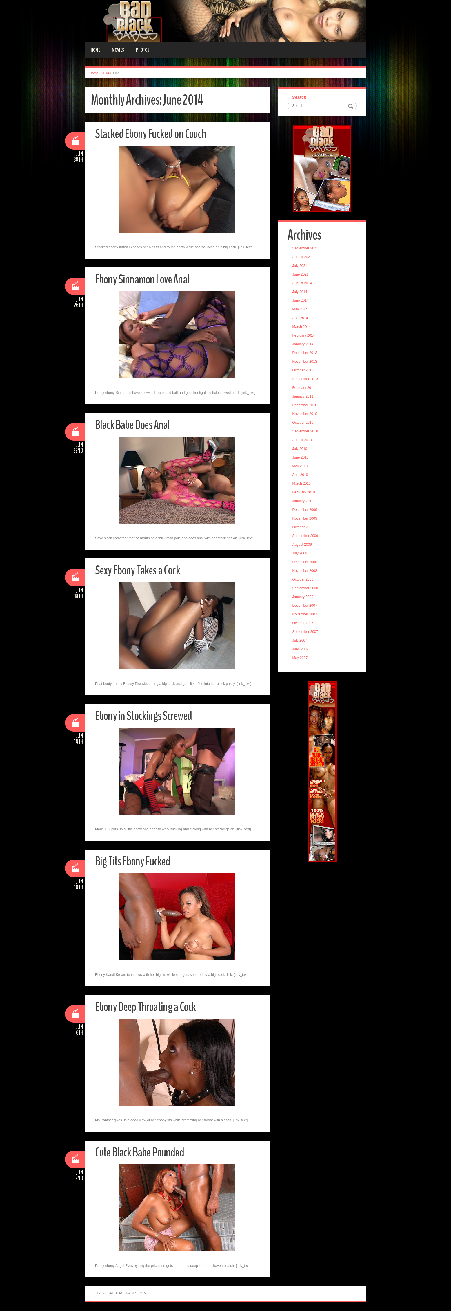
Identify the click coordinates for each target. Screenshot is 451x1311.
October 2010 (303, 423)
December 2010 (305, 406)
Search (300, 97)
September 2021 (306, 249)
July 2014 (300, 292)
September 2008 (306, 589)
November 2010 (305, 414)
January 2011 (303, 397)
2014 (105, 73)
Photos (142, 49)
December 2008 (305, 563)
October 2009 (303, 528)
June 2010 (301, 458)
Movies (118, 49)
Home (95, 49)
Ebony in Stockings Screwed (145, 716)
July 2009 (300, 554)
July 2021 (300, 266)
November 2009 (305, 519)
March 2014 (302, 327)
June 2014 (301, 301)
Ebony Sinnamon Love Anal (144, 279)
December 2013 (305, 353)
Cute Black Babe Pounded (142, 1152)
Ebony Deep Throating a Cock (148, 1007)
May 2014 (300, 310)
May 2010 (300, 467)
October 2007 (303, 624)
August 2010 (302, 441)
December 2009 (305, 510)
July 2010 (300, 449)
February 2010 (304, 493)
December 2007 (305, 606)
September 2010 (306, 432)
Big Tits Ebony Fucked (134, 861)
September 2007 (306, 632)
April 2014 (301, 319)
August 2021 (302, 258)
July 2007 (300, 641)
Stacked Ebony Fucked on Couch (153, 134)
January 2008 (303, 597)
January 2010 (303, 502)
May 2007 (300, 658)
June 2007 (301, 650)
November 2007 (305, 615)
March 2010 (302, 484)
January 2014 (303, 345)
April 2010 (301, 475)
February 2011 (304, 388)
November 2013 (305, 362)
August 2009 (302, 545)
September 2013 (306, 380)
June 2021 (301, 275)
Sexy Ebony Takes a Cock (139, 570)
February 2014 (304, 336)
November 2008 (305, 571)
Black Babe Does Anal (134, 425)
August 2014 (302, 284)
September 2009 (306, 536)
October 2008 (303, 580)
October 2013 (303, 371)
